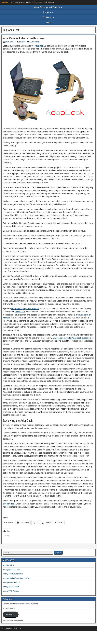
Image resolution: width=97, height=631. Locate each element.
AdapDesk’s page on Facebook (25, 308)
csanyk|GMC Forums (12, 582)
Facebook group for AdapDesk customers (72, 338)
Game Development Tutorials (47, 7)
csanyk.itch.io (8, 565)
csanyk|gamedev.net (11, 570)
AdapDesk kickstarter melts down (23, 38)
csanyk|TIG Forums (11, 591)
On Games (47, 17)
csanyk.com (7, 2)
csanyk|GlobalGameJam (13, 574)
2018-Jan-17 (10, 42)
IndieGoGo (20, 312)
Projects (47, 12)
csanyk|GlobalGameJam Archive (16, 578)
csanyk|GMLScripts (11, 587)
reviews (22, 42)
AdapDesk (39, 46)
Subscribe (10, 615)
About (48, 22)
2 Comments (34, 42)
